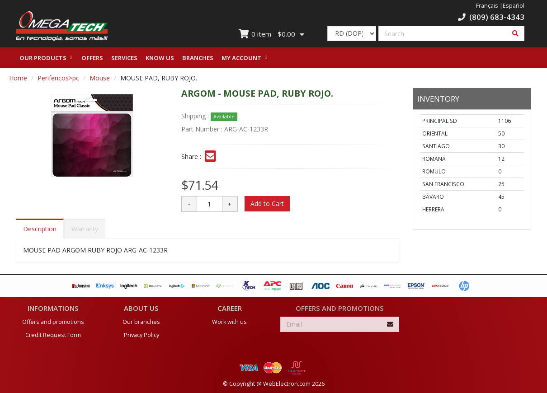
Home (18, 80)
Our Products (42, 60)
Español (513, 5)
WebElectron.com (287, 383)
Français (487, 5)
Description (40, 231)
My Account (241, 60)
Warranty (84, 231)
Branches (197, 60)
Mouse (100, 80)
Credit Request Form (53, 334)
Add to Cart (267, 205)
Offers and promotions (53, 321)
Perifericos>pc (58, 80)
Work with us (229, 321)
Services (124, 60)
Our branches (141, 321)
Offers (92, 60)
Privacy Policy (141, 334)
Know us (160, 60)
